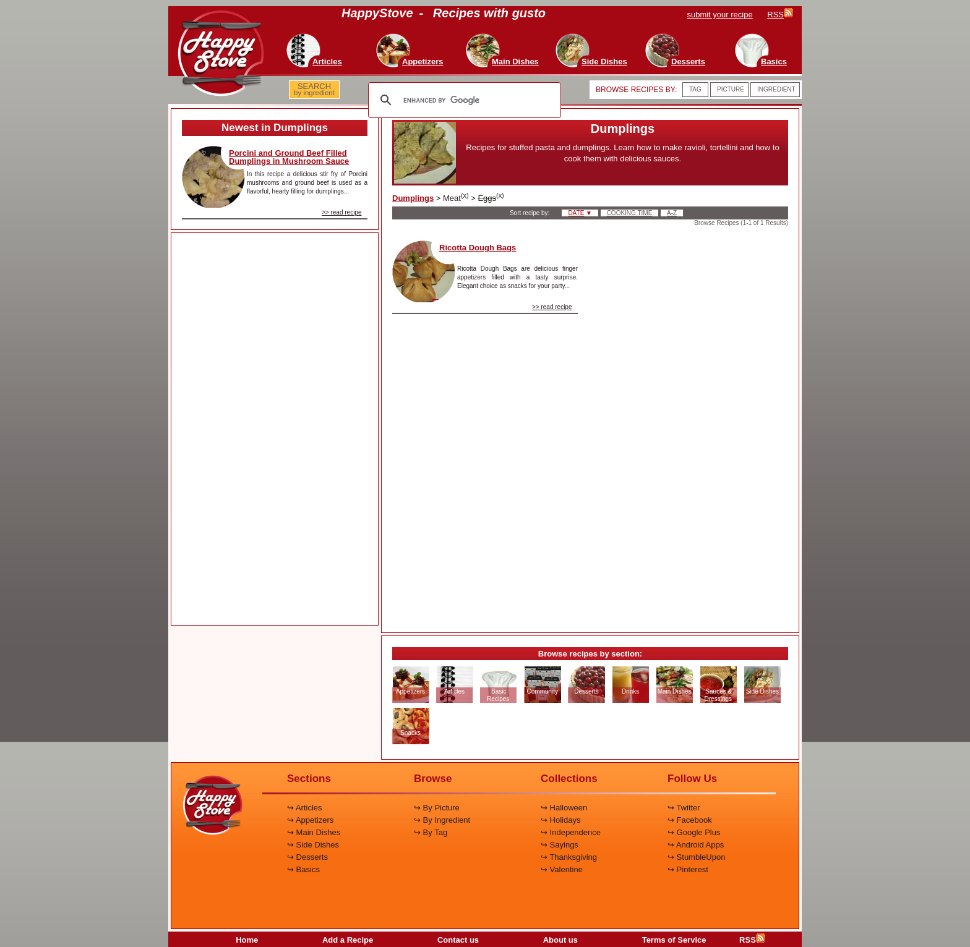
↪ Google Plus (693, 832)
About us (560, 940)
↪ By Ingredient (442, 820)
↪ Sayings (559, 844)
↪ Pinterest (687, 869)
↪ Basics (303, 869)
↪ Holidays (560, 820)
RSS (752, 940)
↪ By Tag (430, 832)
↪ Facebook (689, 820)
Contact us (458, 940)
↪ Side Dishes (313, 844)
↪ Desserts (307, 857)
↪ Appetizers (310, 820)
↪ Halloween (564, 807)
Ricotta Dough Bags (477, 247)
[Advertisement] (274, 429)
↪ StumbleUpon (696, 857)
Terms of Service (674, 940)
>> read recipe (342, 212)
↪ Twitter (683, 807)
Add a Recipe (347, 940)
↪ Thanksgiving (569, 857)
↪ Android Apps (695, 844)
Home (247, 940)
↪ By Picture (437, 807)
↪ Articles (304, 807)
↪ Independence (571, 832)
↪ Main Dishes (313, 832)
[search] (462, 100)
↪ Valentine (562, 869)
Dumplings (413, 198)
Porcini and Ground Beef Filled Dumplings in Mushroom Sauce (289, 157)
